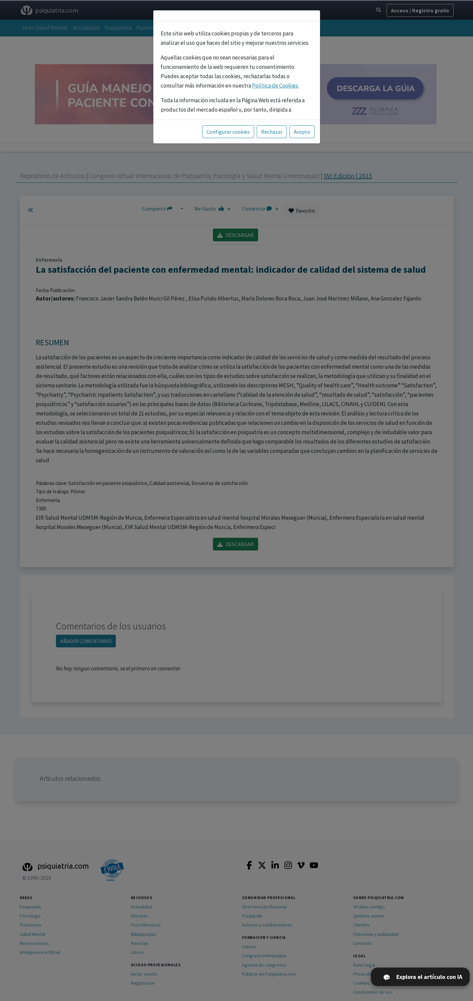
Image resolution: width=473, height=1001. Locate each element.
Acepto (302, 131)
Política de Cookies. (275, 85)
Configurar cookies (228, 131)
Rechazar (272, 131)
